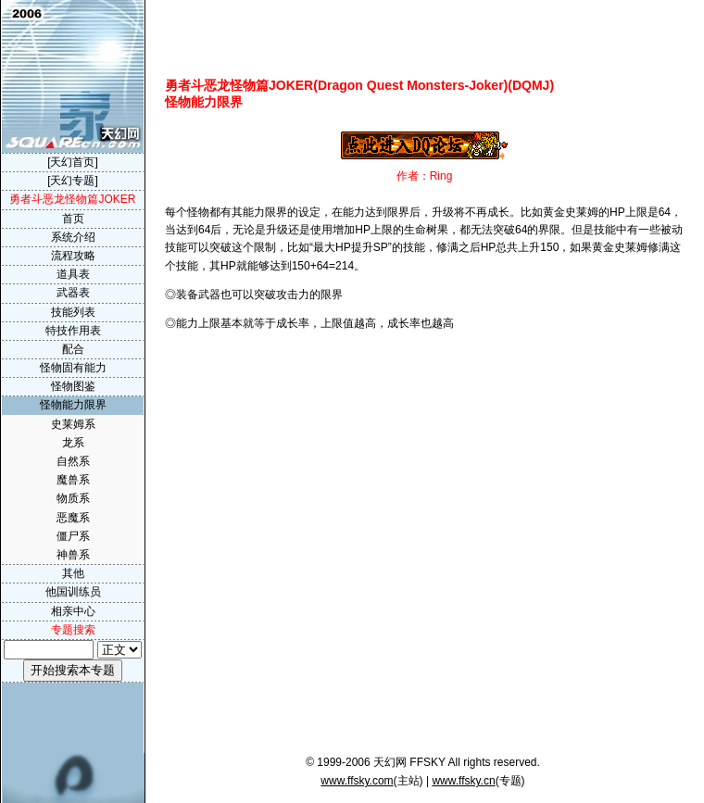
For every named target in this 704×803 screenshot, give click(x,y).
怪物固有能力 (73, 367)
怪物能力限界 (73, 404)
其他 (73, 573)
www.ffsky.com (357, 780)
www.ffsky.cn (463, 780)
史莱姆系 (73, 424)
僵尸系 (73, 536)
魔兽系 (73, 479)
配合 (73, 349)
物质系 (73, 498)
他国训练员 (73, 591)
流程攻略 (73, 255)
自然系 (73, 461)
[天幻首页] (72, 162)
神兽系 (73, 554)
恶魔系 (73, 517)
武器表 (73, 292)
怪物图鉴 (73, 386)
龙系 (73, 442)
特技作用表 (73, 330)
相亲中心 (73, 611)
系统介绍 (73, 237)
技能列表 (73, 312)
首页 (73, 218)
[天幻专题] (72, 180)
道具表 (73, 274)
